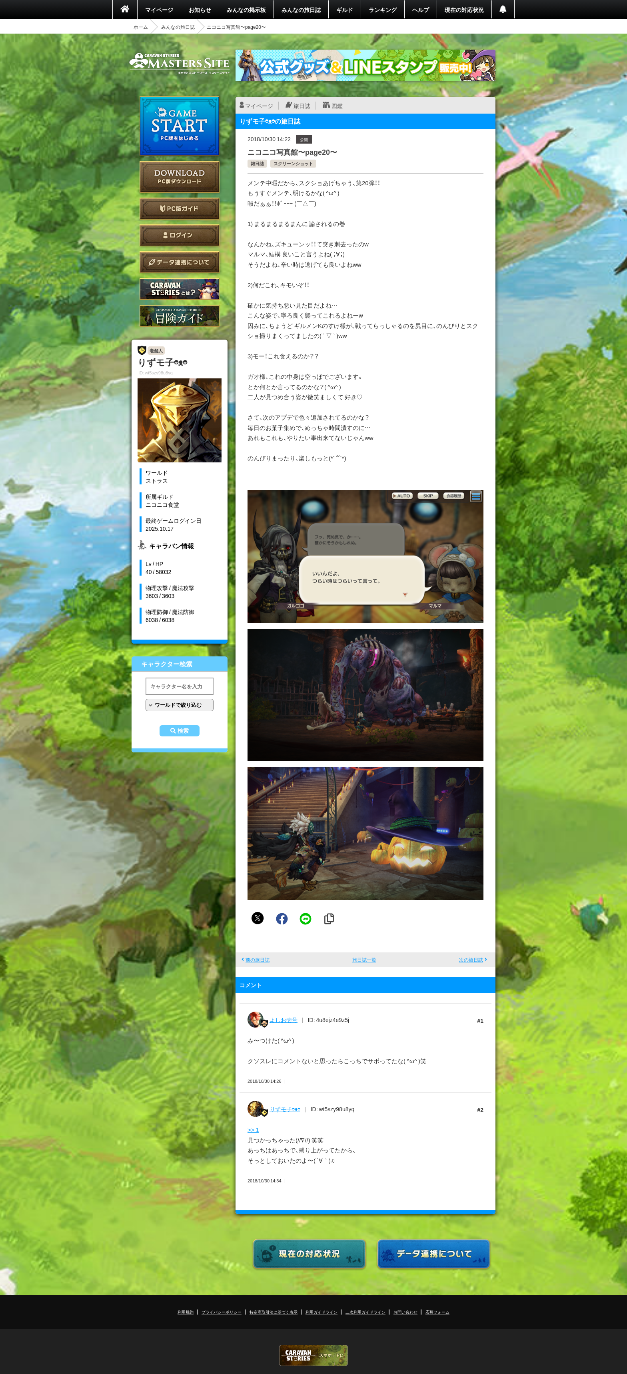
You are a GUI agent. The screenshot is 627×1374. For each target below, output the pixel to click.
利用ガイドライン (321, 1312)
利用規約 (186, 1312)
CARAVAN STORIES (313, 1355)
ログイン (180, 235)
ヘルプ (420, 10)
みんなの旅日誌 (301, 10)
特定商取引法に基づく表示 (274, 1312)
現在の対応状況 (464, 10)
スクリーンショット (293, 163)
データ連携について (180, 262)
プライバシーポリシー (222, 1312)
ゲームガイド (180, 316)
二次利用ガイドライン (365, 1312)
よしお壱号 (284, 1020)
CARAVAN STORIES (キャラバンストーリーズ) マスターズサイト (180, 64)
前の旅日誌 (258, 959)
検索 (183, 731)
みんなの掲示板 (246, 10)
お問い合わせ (405, 1312)
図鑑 (337, 106)
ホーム (141, 26)
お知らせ (200, 10)
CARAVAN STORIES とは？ (180, 289)
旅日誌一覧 (364, 959)
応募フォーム (437, 1312)
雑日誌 (257, 163)
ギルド (344, 10)
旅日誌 (302, 106)
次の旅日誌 (471, 959)
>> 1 (253, 1129)
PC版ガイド (180, 209)
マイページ (159, 10)
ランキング (383, 10)
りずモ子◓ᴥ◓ (285, 1109)
